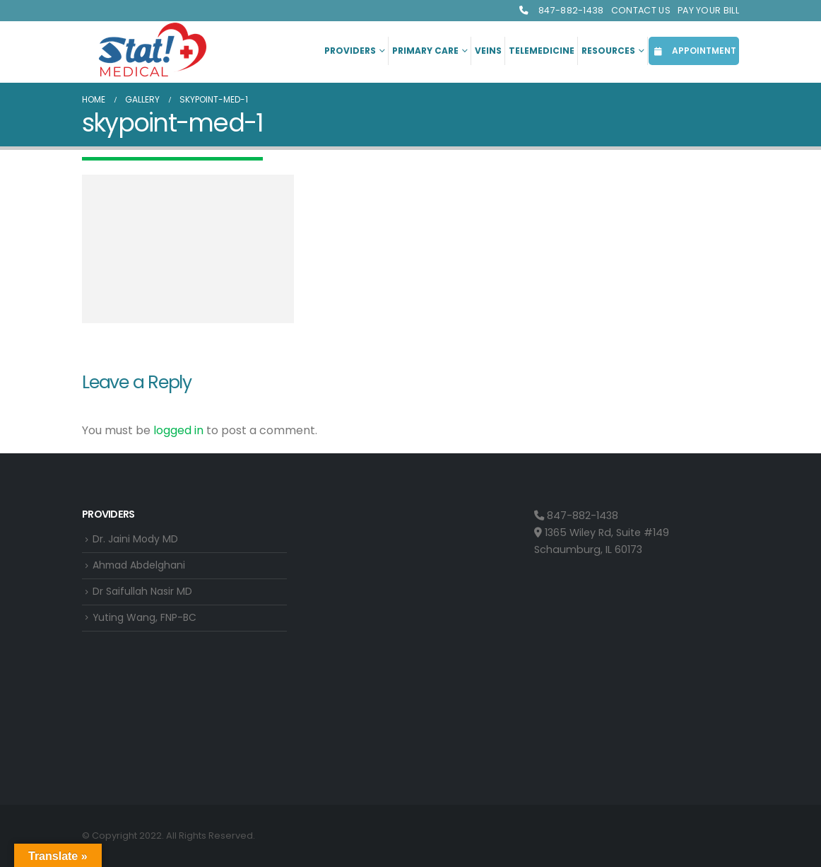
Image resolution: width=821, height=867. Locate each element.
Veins (488, 51)
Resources (608, 51)
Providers (350, 51)
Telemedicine (541, 51)
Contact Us (641, 10)
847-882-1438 (561, 10)
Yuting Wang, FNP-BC (147, 621)
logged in (178, 430)
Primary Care (425, 51)
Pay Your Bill (708, 10)
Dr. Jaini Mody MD (137, 540)
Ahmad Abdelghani (142, 566)
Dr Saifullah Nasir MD (144, 593)
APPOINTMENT (693, 51)
